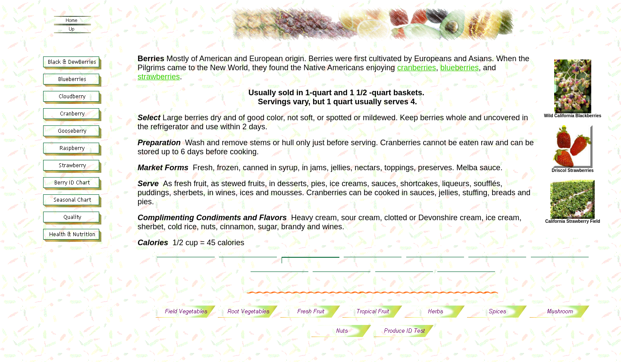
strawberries (159, 76)
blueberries (459, 67)
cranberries (416, 67)
